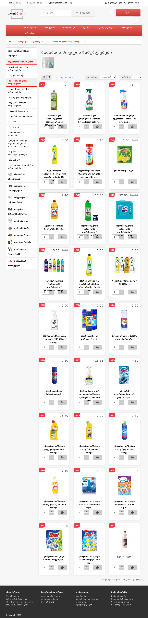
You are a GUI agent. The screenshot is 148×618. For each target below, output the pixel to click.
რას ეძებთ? (83, 13)
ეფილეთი (81, 602)
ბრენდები (127, 28)
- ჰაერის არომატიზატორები (17, 153)
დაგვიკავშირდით (50, 596)
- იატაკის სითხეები (18, 111)
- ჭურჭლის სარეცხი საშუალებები (18, 68)
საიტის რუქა (47, 602)
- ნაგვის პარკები (16, 76)
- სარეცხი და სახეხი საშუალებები (18, 90)
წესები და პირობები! (17, 605)
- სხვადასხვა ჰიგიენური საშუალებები (20, 166)
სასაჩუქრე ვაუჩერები (87, 599)
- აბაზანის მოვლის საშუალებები (17, 82)
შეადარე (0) (67, 77)
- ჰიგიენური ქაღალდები (20, 98)
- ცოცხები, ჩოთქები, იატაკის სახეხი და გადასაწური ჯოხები (18, 143)
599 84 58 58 (14, 3)
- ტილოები (13, 127)
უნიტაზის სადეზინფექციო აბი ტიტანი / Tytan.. (124, 394)
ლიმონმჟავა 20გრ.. (124, 171)
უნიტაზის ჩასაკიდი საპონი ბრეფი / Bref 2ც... (89, 559)
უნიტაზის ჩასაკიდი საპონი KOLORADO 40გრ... (124, 504)
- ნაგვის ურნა (15, 160)
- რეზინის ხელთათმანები (21, 116)
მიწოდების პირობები (17, 599)
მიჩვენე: (126, 77)
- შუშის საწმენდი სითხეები (16, 133)
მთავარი (30, 27)
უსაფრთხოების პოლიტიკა (19, 602)
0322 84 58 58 (34, 3)
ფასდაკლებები (106, 28)
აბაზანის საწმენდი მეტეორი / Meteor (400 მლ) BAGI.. (124, 119)
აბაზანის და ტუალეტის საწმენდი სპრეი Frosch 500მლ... (89, 119)
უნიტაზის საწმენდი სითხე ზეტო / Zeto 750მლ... (124, 449)
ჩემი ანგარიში (118, 596)
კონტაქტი (29, 33)
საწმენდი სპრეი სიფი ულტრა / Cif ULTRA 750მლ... (54, 339)
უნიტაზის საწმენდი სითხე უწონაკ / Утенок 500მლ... (54, 504)
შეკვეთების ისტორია (122, 599)
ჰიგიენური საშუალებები (30, 42)
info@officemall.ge (58, 3)
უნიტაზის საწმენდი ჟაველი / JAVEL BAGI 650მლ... (54, 449)
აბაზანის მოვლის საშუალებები (65, 42)
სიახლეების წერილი (122, 605)
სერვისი (87, 28)
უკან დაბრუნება (49, 599)
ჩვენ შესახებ (68, 28)
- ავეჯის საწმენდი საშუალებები (17, 104)
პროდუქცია (49, 28)
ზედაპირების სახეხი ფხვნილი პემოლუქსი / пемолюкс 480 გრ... (89, 174)
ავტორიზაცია (132, 3)
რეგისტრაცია (113, 3)
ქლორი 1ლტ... (124, 556)
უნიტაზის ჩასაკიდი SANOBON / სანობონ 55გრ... (89, 504)
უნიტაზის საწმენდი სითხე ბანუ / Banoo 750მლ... (89, 449)
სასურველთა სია (120, 602)
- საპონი (12, 122)
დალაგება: (92, 77)
